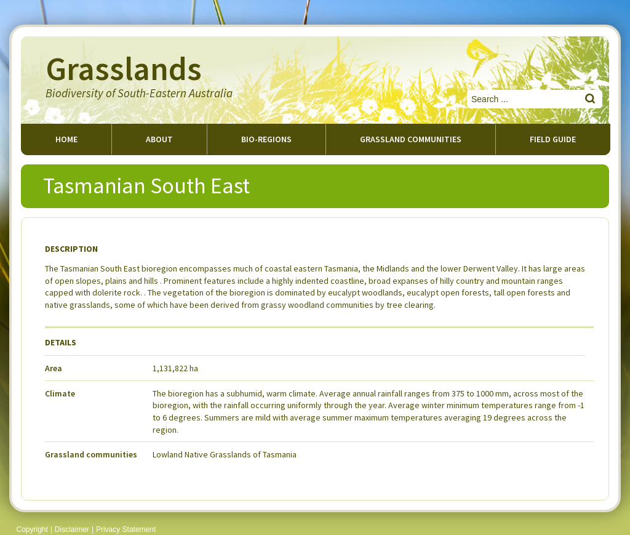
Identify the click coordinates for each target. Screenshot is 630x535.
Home (66, 139)
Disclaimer (72, 529)
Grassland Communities (410, 139)
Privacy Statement (126, 529)
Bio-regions (266, 139)
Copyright (32, 529)
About (159, 139)
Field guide (553, 139)
